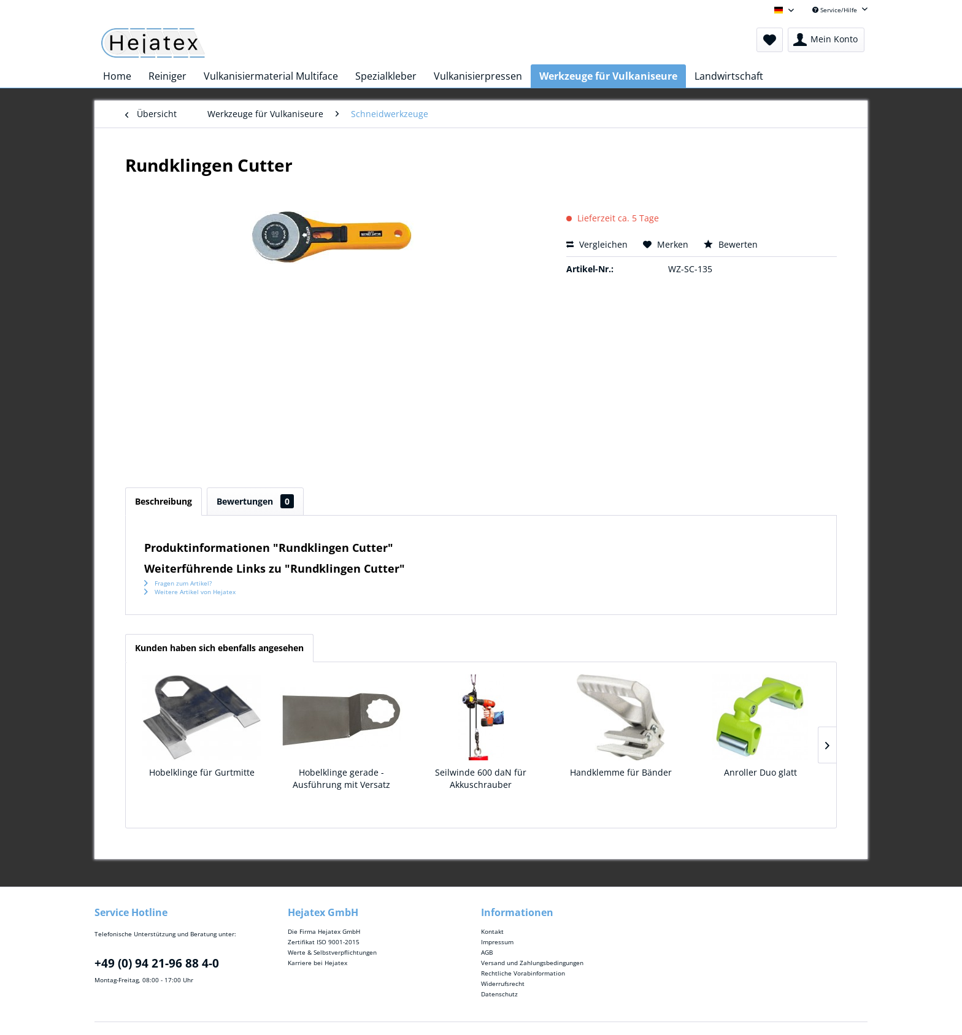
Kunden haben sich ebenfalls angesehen (219, 648)
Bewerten (731, 244)
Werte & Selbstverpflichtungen (332, 952)
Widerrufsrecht (503, 983)
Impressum (497, 942)
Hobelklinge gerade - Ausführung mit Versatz (341, 778)
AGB (487, 952)
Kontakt (492, 931)
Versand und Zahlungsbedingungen (532, 962)
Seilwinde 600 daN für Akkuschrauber (480, 778)
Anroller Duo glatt (760, 772)
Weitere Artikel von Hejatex (190, 591)
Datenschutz (499, 994)
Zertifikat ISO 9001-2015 (324, 942)
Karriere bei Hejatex (317, 962)
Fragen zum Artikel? (178, 583)
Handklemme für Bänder (621, 772)
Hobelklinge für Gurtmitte (202, 772)
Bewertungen (255, 501)
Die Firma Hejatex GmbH (324, 931)
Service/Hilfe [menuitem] (835, 10)
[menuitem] (769, 40)
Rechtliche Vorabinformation (523, 973)
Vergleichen (597, 244)
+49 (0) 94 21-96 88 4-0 (156, 963)
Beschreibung (163, 501)
